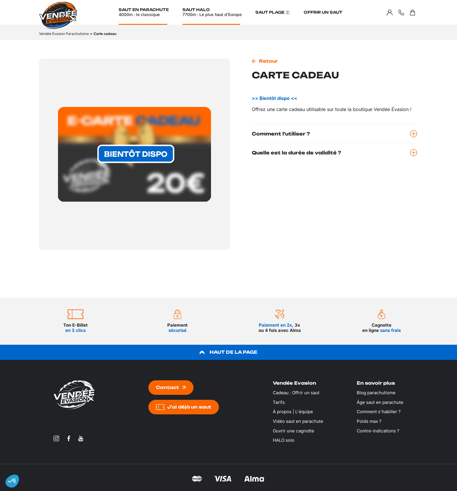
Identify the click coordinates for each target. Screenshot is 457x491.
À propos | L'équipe (293, 411)
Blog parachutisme (376, 392)
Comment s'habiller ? (379, 411)
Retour (268, 61)
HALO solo (283, 440)
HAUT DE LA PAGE (228, 352)
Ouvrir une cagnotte (293, 431)
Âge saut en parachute (380, 402)
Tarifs (279, 402)
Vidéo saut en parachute (298, 421)
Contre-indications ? (378, 431)
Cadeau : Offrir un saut (296, 392)
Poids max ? (369, 421)
